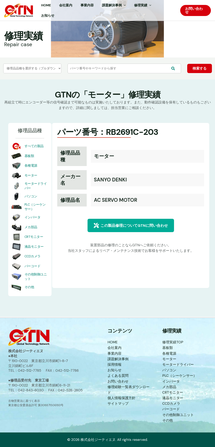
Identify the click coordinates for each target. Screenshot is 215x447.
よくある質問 (118, 376)
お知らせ (115, 370)
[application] (127, 10)
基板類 (29, 157)
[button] (131, 227)
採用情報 (115, 364)
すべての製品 (34, 147)
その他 (29, 288)
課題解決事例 (118, 359)
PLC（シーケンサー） (179, 376)
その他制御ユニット (178, 415)
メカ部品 (31, 228)
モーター (31, 176)
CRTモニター (34, 238)
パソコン (31, 197)
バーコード (33, 267)
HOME (113, 342)
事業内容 (115, 353)
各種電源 (31, 167)
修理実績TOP (172, 342)
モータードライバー (178, 364)
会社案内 (115, 348)
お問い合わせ (118, 381)
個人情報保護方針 (122, 398)
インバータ (33, 219)
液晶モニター (34, 248)
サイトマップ (118, 404)
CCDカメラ (33, 258)
